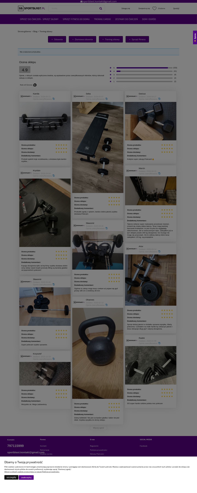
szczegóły (11, 477)
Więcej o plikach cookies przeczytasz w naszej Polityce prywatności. (32, 472)
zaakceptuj (26, 477)
